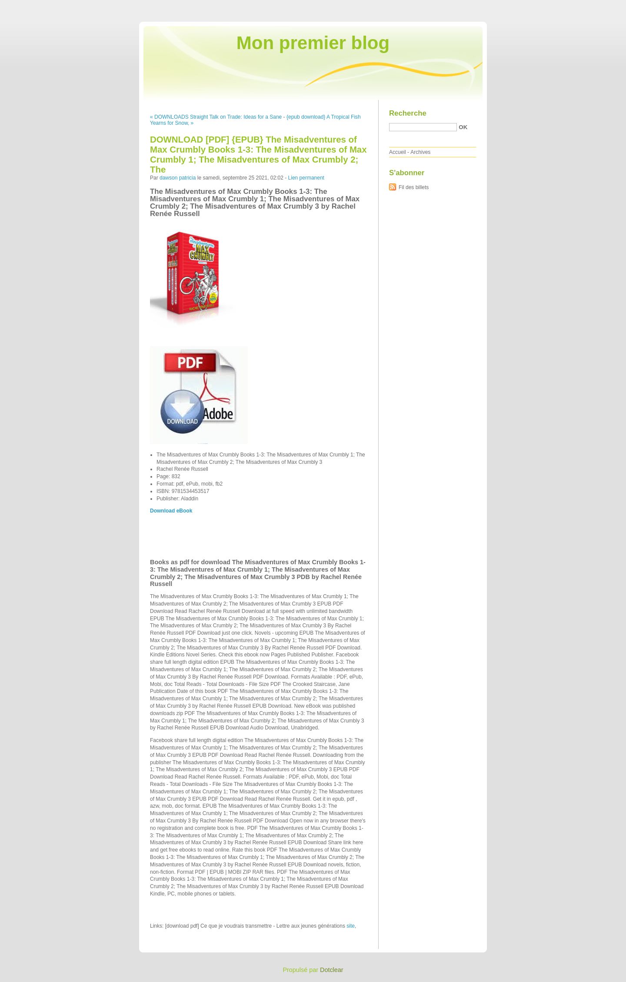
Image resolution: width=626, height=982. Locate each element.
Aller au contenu (519, 6)
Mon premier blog (313, 43)
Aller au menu (558, 6)
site (350, 926)
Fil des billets (414, 187)
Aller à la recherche (600, 6)
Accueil (397, 152)
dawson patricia (178, 178)
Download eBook (171, 511)
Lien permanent (306, 178)
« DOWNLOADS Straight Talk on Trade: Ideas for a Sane (216, 117)
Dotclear (331, 969)
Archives (420, 152)
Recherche (407, 113)
